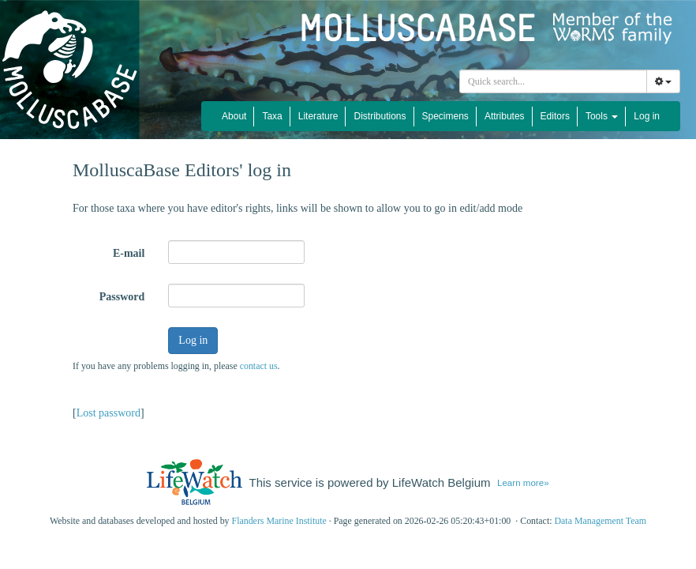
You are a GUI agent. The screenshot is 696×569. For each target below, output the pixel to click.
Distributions (380, 116)
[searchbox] (555, 81)
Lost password (108, 413)
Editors (555, 116)
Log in (647, 116)
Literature (318, 116)
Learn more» (523, 483)
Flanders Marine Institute (279, 520)
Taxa (272, 116)
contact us (259, 365)
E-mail (128, 253)
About (234, 116)
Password (122, 297)
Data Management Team (600, 520)
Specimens (445, 116)
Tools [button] (602, 116)
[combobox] (553, 81)
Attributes (505, 116)
